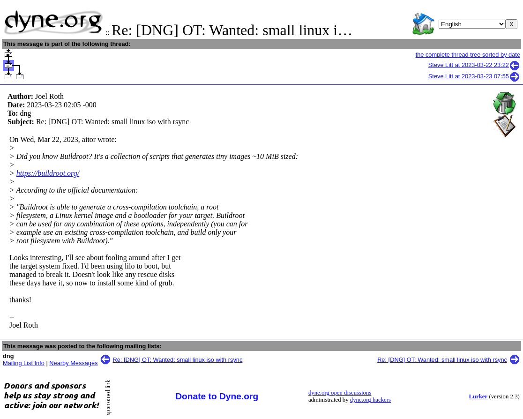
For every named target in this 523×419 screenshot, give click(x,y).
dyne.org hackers (370, 400)
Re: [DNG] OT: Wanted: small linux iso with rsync (178, 359)
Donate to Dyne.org (216, 396)
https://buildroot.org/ (47, 173)
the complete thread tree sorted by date (468, 54)
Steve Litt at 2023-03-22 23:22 (474, 64)
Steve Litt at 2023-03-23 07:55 (474, 76)
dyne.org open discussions (339, 392)
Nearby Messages (73, 363)
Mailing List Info (24, 363)
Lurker (478, 396)
